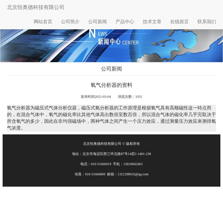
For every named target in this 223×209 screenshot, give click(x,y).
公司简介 (70, 21)
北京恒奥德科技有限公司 (35, 7)
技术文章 (152, 21)
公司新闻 (97, 21)
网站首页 (43, 21)
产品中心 (125, 21)
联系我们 (206, 21)
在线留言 (179, 21)
